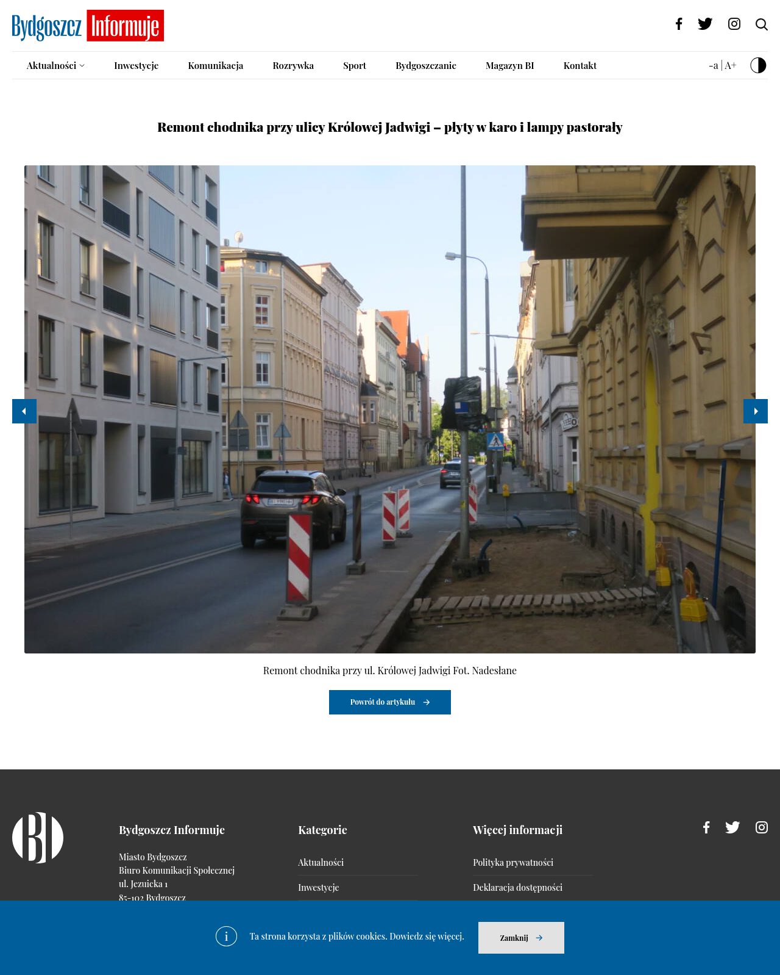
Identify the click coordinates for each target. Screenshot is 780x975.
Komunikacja (215, 65)
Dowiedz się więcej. (426, 936)
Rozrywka (293, 65)
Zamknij (514, 938)
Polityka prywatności (513, 862)
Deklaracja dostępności (517, 887)
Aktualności (51, 65)
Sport (354, 65)
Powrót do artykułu (383, 702)
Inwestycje (136, 65)
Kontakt (580, 65)
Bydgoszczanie (425, 65)
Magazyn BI (510, 65)
